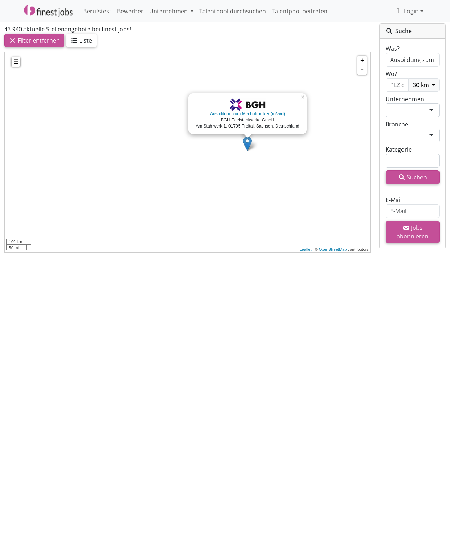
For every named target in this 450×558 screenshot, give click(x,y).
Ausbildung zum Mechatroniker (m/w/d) (247, 113)
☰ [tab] (15, 62)
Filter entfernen (34, 40)
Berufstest (97, 11)
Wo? (391, 74)
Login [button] (406, 11)
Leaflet (305, 249)
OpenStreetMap (333, 249)
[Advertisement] (187, 362)
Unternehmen (405, 99)
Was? (393, 49)
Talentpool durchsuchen (232, 11)
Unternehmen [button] (169, 11)
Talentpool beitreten (300, 11)
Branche (397, 124)
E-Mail (394, 200)
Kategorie (399, 149)
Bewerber (130, 11)
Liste (81, 40)
